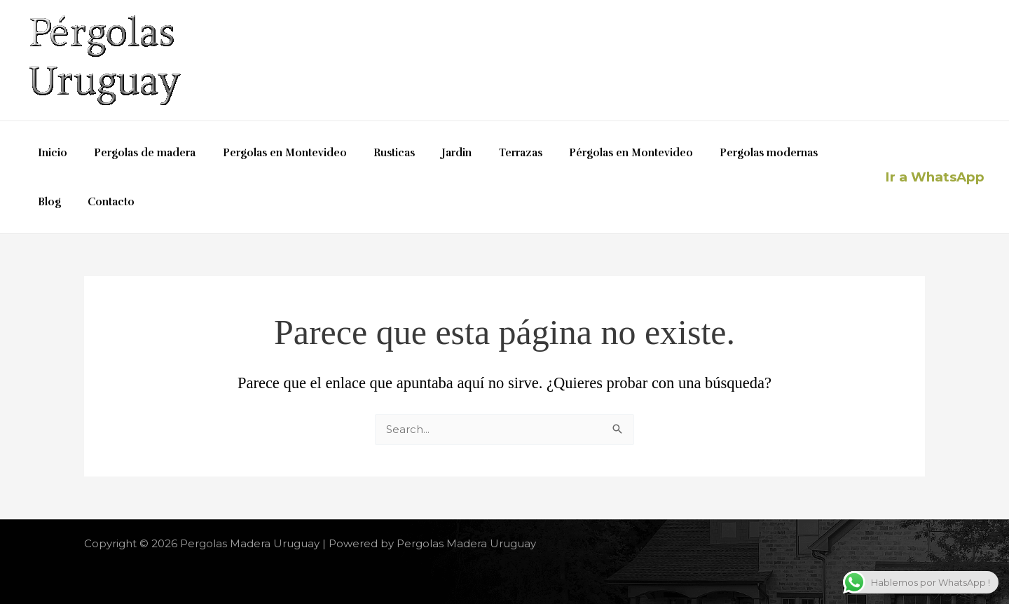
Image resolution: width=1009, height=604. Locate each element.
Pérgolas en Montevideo (593, 152)
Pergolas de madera (136, 152)
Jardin (431, 152)
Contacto (58, 201)
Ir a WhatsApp (934, 177)
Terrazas (488, 152)
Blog (806, 152)
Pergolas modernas (725, 152)
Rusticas (373, 152)
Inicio (49, 152)
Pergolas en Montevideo (270, 152)
